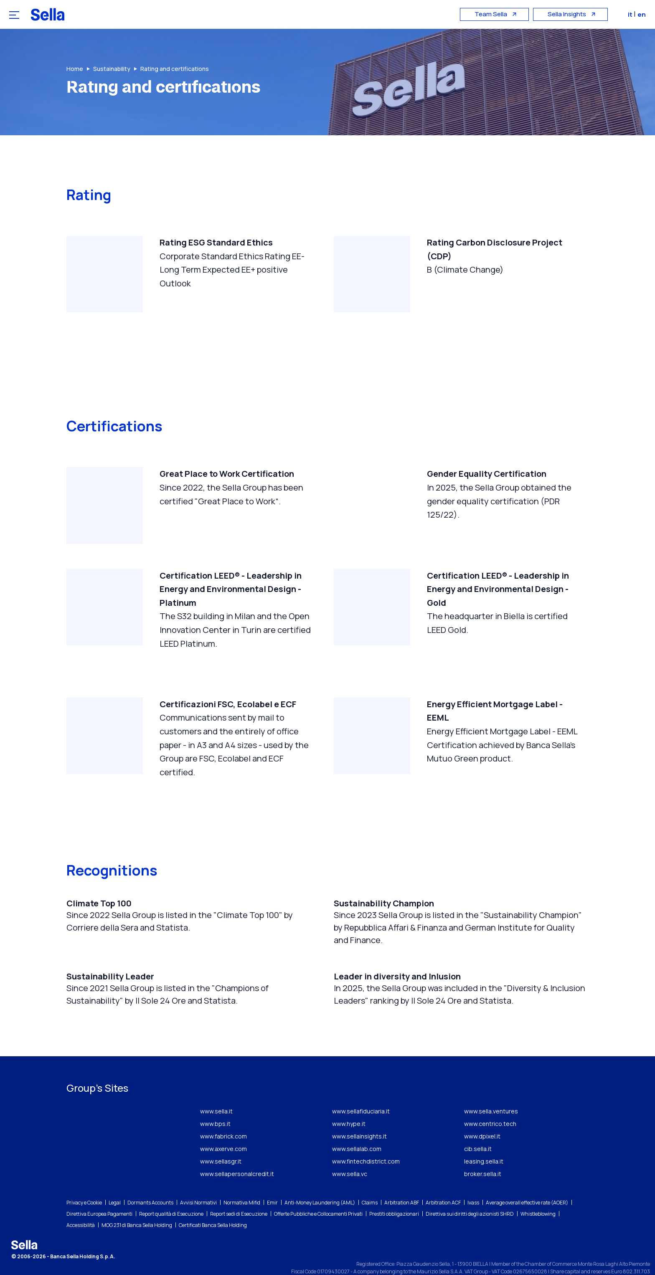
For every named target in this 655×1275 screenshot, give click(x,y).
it (633, 14)
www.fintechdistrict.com (366, 1143)
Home (74, 69)
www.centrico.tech (490, 1106)
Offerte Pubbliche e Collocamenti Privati (318, 1195)
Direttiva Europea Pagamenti (99, 1195)
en (644, 14)
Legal (115, 1184)
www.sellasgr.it (220, 1143)
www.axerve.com (223, 1131)
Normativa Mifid (241, 1184)
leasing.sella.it (483, 1143)
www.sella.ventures (491, 1093)
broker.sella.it (482, 1156)
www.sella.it (216, 1093)
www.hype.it (349, 1106)
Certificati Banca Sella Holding (213, 1207)
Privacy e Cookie (84, 1184)
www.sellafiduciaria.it (361, 1093)
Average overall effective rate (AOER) (527, 1184)
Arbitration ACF (443, 1184)
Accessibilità (80, 1207)
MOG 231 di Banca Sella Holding (137, 1207)
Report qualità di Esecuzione (171, 1195)
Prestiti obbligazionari (394, 1195)
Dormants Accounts (150, 1184)
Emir (272, 1184)
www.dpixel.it (482, 1118)
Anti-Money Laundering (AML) (319, 1184)
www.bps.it (215, 1106)
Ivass (473, 1184)
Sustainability (111, 69)
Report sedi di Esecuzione (238, 1195)
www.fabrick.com (223, 1118)
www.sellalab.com (356, 1131)
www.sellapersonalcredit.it (237, 1156)
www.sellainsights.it (359, 1118)
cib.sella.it (478, 1131)
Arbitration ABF (401, 1184)
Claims (370, 1184)
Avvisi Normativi (198, 1184)
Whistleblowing (538, 1195)
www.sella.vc (349, 1156)
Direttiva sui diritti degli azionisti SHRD (470, 1195)
